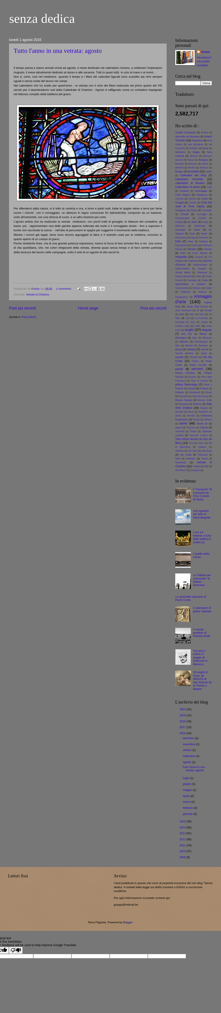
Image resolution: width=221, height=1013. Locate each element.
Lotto (197, 326)
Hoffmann (185, 292)
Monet (178, 349)
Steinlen (208, 419)
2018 (183, 721)
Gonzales (192, 280)
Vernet (204, 458)
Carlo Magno (182, 194)
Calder (208, 171)
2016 (183, 733)
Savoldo (179, 412)
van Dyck (192, 451)
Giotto (198, 276)
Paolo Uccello (198, 365)
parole (179, 369)
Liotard (204, 322)
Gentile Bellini (182, 272)
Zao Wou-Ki (181, 470)
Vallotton (179, 451)
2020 (183, 709)
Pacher (195, 361)
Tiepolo (204, 427)
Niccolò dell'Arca (184, 353)
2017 (183, 727)
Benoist (193, 156)
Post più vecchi (153, 308)
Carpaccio (201, 194)
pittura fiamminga (186, 384)
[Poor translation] (16, 950)
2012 (183, 839)
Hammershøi (181, 288)
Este (178, 241)
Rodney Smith (205, 400)
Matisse (184, 341)
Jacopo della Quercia (197, 306)
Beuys (191, 160)
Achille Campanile (185, 132)
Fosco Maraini (199, 253)
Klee (181, 314)
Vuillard (196, 466)
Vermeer (190, 458)
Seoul (191, 412)
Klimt (201, 314)
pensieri (197, 369)
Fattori (194, 245)
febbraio (188, 807)
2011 (183, 845)
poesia (191, 388)
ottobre (187, 750)
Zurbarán (195, 470)
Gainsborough (200, 265)
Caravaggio (201, 191)
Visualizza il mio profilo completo (204, 61)
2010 (183, 851)
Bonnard (179, 164)
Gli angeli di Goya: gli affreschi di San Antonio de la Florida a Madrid (202, 680)
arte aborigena (195, 144)
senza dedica (42, 18)
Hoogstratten (181, 297)
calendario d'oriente (189, 179)
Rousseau (184, 404)
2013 (183, 833)
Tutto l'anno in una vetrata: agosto (58, 50)
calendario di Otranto (190, 183)
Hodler (208, 288)
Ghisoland (202, 272)
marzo (187, 801)
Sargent (204, 408)
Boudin (191, 167)
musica (191, 349)
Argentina (197, 140)
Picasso (192, 377)
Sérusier (191, 416)
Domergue (180, 230)
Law (188, 318)
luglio (186, 778)
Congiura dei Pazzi (186, 210)
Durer (204, 233)
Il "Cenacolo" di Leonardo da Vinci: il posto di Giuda (202, 494)
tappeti (178, 427)
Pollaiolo (204, 388)
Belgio (196, 152)
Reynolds (183, 396)
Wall (206, 466)
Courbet (202, 218)
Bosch (205, 164)
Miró (177, 345)
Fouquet (199, 257)
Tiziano (193, 431)
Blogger (128, 922)
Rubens (197, 404)
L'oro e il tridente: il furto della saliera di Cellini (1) (202, 537)
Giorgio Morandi (183, 276)
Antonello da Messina (187, 136)
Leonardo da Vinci (185, 322)
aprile (186, 796)
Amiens (204, 132)
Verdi (177, 458)
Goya (205, 280)
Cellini (204, 198)
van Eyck (207, 450)
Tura (191, 443)
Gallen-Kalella (182, 268)
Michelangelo (201, 342)
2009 (183, 857)
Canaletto (184, 191)
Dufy (192, 233)
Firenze (208, 249)
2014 (183, 827)
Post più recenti (22, 308)
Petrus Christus (185, 373)
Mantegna (180, 337)
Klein (191, 314)
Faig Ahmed (181, 245)
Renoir (208, 392)
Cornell (185, 214)
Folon (183, 253)
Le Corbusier (201, 318)
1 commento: (64, 288)
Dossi (197, 229)
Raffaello (179, 392)
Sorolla (196, 419)
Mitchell (189, 345)
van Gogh (185, 454)
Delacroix (180, 226)
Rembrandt (194, 392)
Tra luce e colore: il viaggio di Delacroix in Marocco (200, 657)
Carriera (192, 199)
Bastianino (180, 152)
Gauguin (202, 268)
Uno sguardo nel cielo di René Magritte (201, 514)
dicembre (189, 738)
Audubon (193, 148)
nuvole (179, 357)
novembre (189, 744)
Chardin (192, 202)
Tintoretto (180, 431)
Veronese (180, 462)
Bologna (203, 160)
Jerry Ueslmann (183, 310)
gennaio (188, 813)
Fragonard (193, 261)
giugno (187, 783)
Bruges (179, 171)
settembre (189, 756)
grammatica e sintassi (190, 284)
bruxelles (193, 171)
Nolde (204, 353)
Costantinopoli (182, 218)
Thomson (191, 427)
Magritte (207, 329)
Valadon (202, 447)
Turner (201, 443)
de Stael (192, 222)
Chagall (179, 202)
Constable (207, 210)
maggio (188, 790)
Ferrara (191, 249)
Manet (202, 334)
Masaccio (207, 338)
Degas (205, 222)
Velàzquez (202, 455)
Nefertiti (204, 349)
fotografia (181, 256)
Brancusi (204, 167)
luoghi (189, 329)
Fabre (190, 241)
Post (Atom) (28, 317)
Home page (88, 308)
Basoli (205, 148)
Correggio (202, 214)
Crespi (178, 222)
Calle (209, 187)
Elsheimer (203, 237)
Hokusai (203, 292)
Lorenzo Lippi (182, 326)
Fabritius (203, 241)
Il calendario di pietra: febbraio (202, 609)
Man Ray (186, 334)
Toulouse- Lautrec (198, 435)
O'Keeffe (193, 357)
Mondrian (203, 345)
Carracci (179, 199)
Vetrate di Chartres (37, 294)
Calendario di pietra (187, 186)
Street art (202, 423)
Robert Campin (184, 400)
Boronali (193, 164)
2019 (183, 715)
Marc (194, 338)
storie (183, 423)
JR (197, 310)
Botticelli (179, 167)
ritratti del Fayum (200, 396)
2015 (183, 821)
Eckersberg (180, 237)
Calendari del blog (193, 175)
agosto (187, 762)
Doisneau (200, 226)
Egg (192, 237)
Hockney (196, 288)
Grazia (205, 51)
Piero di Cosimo (199, 381)
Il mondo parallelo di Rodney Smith (201, 633)
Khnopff (208, 310)
